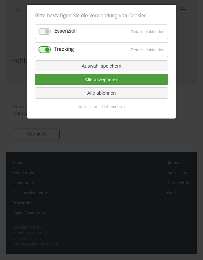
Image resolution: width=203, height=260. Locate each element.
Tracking (64, 50)
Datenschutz (114, 107)
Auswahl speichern (101, 66)
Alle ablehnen (101, 93)
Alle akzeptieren (102, 79)
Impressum (88, 107)
